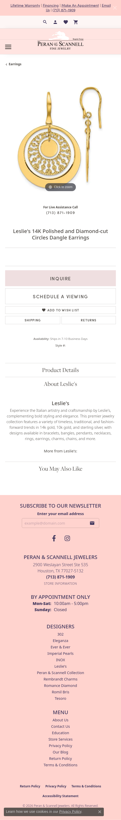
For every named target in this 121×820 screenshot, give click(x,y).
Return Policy (60, 758)
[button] (45, 22)
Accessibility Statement (60, 796)
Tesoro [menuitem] (60, 698)
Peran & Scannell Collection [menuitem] (60, 672)
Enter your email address (60, 513)
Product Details (60, 370)
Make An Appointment (80, 5)
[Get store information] (60, 583)
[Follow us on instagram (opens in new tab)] (67, 538)
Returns (88, 320)
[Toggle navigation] (8, 47)
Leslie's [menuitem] (60, 666)
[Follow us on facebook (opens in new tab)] (53, 538)
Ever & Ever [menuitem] (60, 647)
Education (60, 732)
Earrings (15, 64)
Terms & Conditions (60, 764)
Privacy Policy (60, 745)
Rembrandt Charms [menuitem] (60, 679)
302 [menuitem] (60, 634)
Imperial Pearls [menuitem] (60, 653)
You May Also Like (60, 468)
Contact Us (60, 726)
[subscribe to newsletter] (92, 523)
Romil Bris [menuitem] (60, 691)
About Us (60, 720)
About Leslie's (60, 384)
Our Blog (60, 752)
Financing (51, 5)
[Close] (115, 8)
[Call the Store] (60, 577)
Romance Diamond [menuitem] (60, 685)
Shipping (33, 320)
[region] (60, 137)
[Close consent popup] (99, 811)
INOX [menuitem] (60, 659)
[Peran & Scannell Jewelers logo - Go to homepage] (60, 40)
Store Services (60, 739)
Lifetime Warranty (25, 5)
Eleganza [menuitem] (60, 640)
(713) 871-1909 (64, 9)
